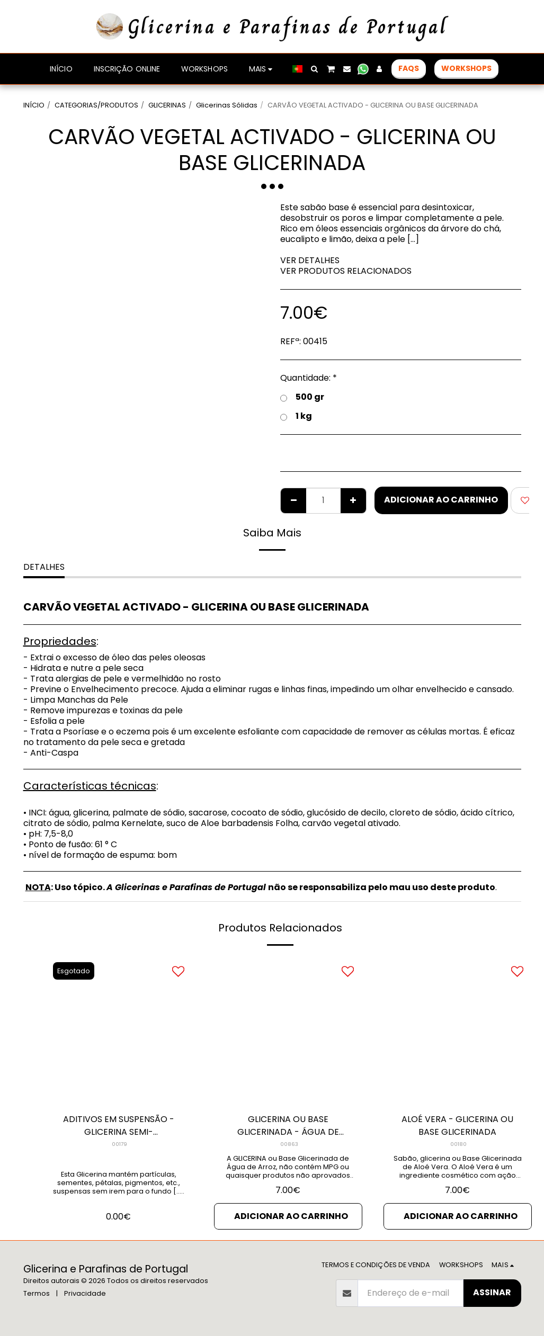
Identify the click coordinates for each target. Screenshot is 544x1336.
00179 (119, 1144)
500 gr (302, 397)
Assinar (492, 1292)
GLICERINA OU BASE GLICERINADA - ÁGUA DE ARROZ (288, 1125)
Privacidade (85, 1293)
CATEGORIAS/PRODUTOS (96, 105)
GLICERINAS (167, 105)
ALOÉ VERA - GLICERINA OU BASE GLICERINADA (457, 1125)
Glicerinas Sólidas (226, 105)
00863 (289, 1144)
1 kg (296, 416)
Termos (36, 1293)
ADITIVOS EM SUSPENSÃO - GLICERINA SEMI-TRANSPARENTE (118, 1125)
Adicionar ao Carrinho (441, 500)
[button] (314, 69)
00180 (458, 1144)
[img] (118, 1030)
